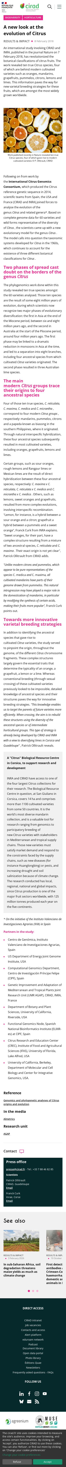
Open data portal (33, 1353)
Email (9, 1187)
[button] (50, 7)
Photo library (33, 1358)
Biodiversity (12, 17)
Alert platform (33, 1334)
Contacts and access (33, 1330)
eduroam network (33, 1339)
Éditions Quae (33, 1362)
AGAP (7, 1133)
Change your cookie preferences (21, 1454)
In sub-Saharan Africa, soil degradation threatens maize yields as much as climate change (22, 1270)
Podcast (33, 1344)
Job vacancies (33, 1325)
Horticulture (32, 17)
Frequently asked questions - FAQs (33, 1372)
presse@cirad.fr (15, 1169)
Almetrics (9, 1119)
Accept (48, 1461)
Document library (33, 1348)
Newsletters (33, 1367)
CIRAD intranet (33, 1320)
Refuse (17, 1461)
